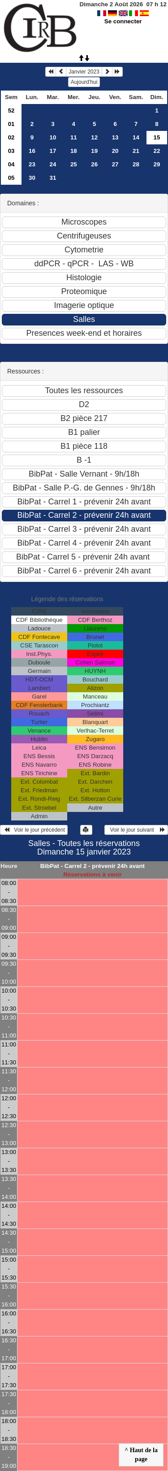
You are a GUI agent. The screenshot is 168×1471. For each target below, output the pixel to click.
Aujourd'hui (84, 82)
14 (136, 137)
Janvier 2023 (84, 72)
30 (32, 177)
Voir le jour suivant (136, 830)
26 (94, 164)
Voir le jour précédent (34, 830)
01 (11, 124)
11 (73, 137)
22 (157, 151)
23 (32, 164)
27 (115, 164)
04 (11, 164)
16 (32, 151)
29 (157, 164)
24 (52, 164)
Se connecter (123, 21)
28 (136, 164)
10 (52, 137)
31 (52, 177)
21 (136, 151)
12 (94, 137)
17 (52, 151)
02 (11, 137)
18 (73, 151)
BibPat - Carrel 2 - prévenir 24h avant (92, 866)
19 (94, 151)
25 (73, 164)
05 (11, 177)
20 (115, 151)
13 (115, 137)
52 (11, 110)
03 (11, 151)
